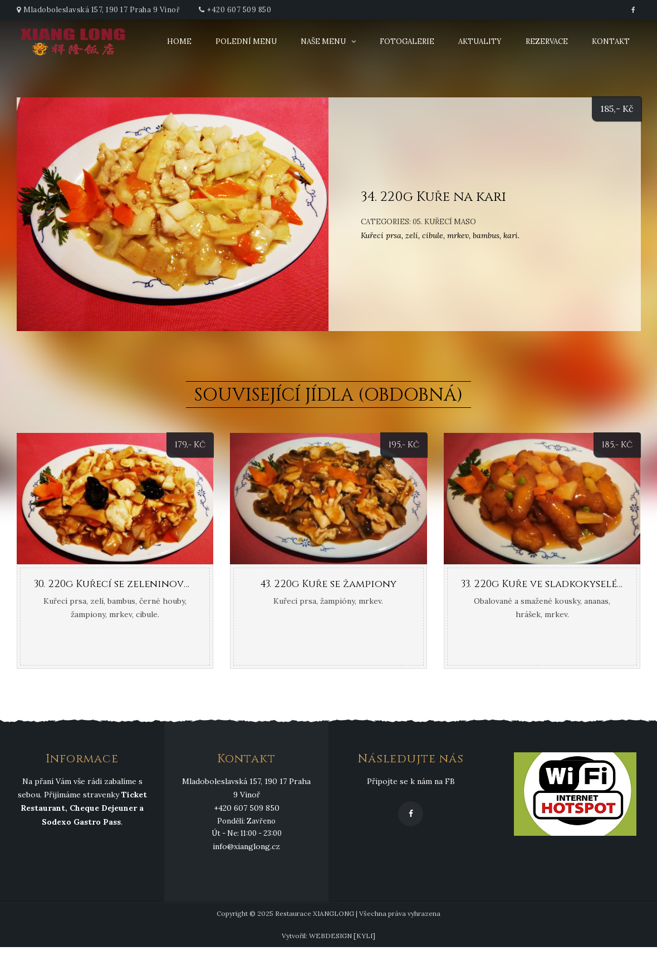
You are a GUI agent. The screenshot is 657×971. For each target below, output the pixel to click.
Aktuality (480, 41)
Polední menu (246, 41)
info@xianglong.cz (246, 846)
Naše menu (323, 41)
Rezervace (547, 41)
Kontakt (611, 41)
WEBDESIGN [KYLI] (342, 935)
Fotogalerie (407, 41)
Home (179, 41)
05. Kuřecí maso (444, 221)
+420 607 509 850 (239, 9)
